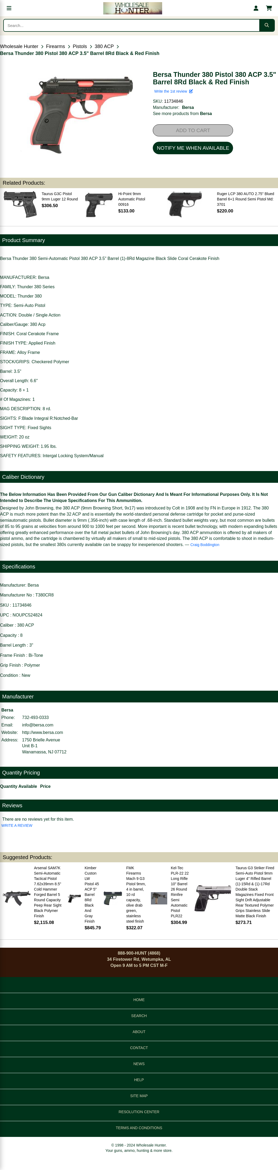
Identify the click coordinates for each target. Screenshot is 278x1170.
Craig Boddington (205, 545)
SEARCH (139, 1016)
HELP (139, 1080)
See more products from (182, 113)
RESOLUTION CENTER (139, 1112)
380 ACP (104, 46)
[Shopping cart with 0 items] (269, 8)
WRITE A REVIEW (16, 825)
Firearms (55, 46)
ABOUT (138, 1032)
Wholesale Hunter (19, 46)
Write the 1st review (173, 91)
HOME (139, 1000)
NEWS (139, 1064)
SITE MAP (139, 1096)
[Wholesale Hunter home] (132, 8)
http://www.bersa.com (42, 732)
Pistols (80, 46)
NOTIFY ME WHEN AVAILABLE (193, 148)
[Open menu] (9, 8)
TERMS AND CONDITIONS (139, 1128)
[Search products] (131, 25)
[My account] (256, 8)
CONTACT (139, 1048)
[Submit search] (266, 25)
